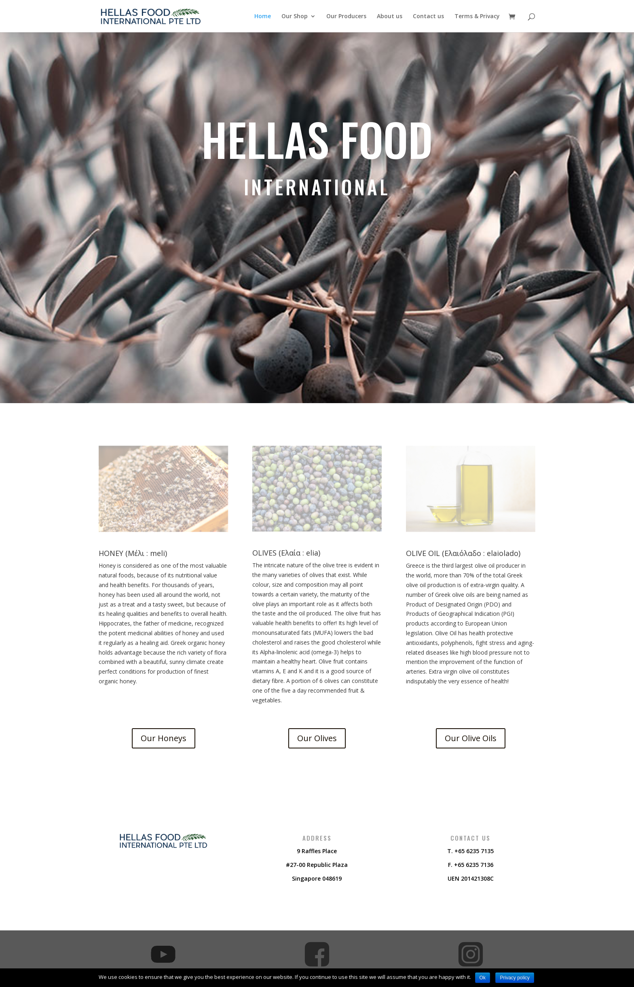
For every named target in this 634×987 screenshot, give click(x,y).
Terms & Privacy (477, 16)
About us (389, 16)
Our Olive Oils (471, 738)
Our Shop (294, 16)
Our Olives (317, 738)
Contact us (428, 16)
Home (262, 16)
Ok (483, 978)
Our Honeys (163, 738)
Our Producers (346, 16)
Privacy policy (514, 978)
